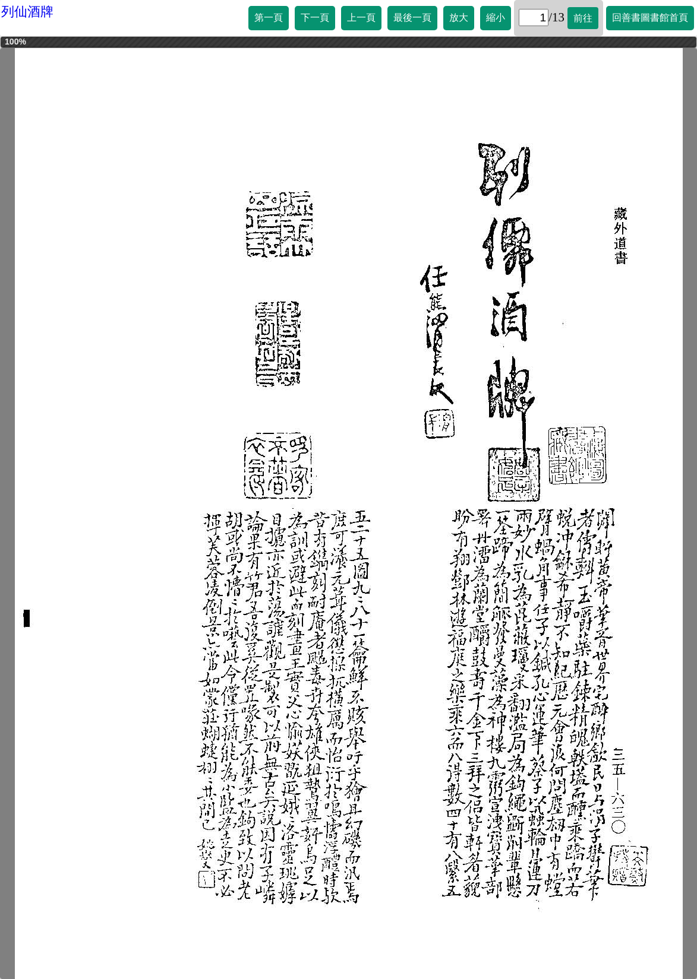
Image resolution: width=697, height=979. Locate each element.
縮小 (495, 17)
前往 (582, 18)
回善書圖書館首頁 (650, 17)
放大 (458, 17)
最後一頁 (412, 17)
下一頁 (315, 17)
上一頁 (361, 17)
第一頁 (268, 17)
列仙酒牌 (27, 11)
